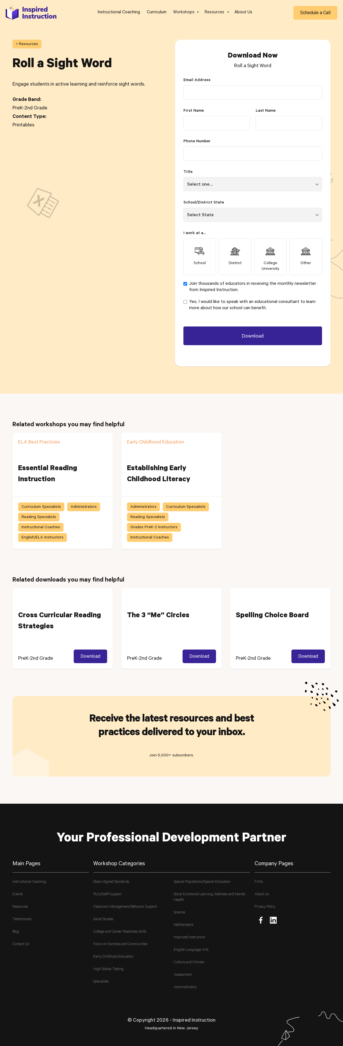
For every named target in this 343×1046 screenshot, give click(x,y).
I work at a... (194, 233)
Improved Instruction (189, 937)
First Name (193, 111)
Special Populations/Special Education (202, 882)
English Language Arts (191, 950)
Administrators (185, 987)
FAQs (259, 882)
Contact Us (20, 944)
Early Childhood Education (113, 957)
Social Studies (103, 919)
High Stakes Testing (108, 969)
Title (187, 172)
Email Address (196, 80)
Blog (15, 932)
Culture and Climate (189, 962)
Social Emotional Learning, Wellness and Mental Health (209, 897)
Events (17, 894)
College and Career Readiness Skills (119, 932)
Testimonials (21, 919)
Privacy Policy (265, 907)
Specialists (101, 982)
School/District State (203, 203)
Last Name (266, 111)
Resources (20, 907)
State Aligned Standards (111, 882)
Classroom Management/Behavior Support (125, 907)
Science (179, 913)
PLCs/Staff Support (107, 894)
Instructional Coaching (119, 12)
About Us (243, 12)
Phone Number (197, 141)
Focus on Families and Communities (120, 944)
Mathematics (183, 925)
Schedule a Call (315, 12)
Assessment (183, 975)
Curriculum (156, 12)
